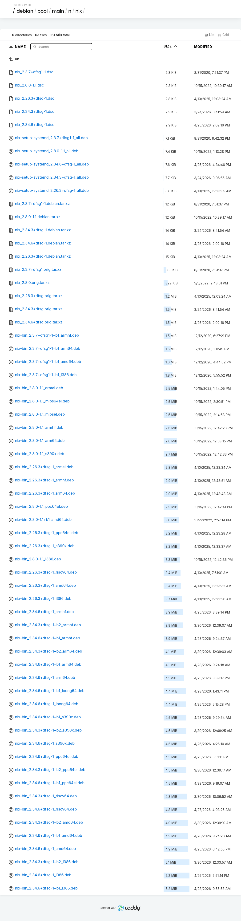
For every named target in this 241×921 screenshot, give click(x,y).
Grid (223, 35)
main (58, 11)
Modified (203, 47)
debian (25, 11)
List (209, 35)
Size (171, 46)
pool (42, 11)
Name (21, 46)
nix (78, 11)
